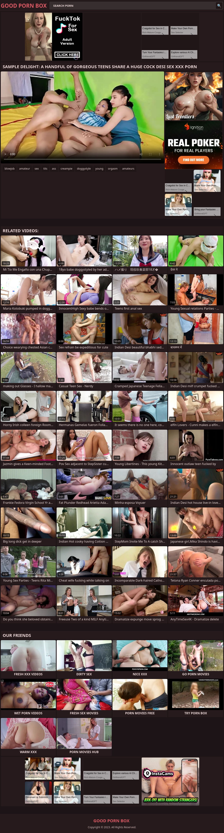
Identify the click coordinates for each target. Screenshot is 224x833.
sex (37, 168)
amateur (24, 168)
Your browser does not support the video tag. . (82, 117)
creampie (66, 168)
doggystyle (84, 168)
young (99, 168)
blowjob (10, 168)
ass (54, 168)
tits (45, 168)
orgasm (112, 168)
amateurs (128, 168)
